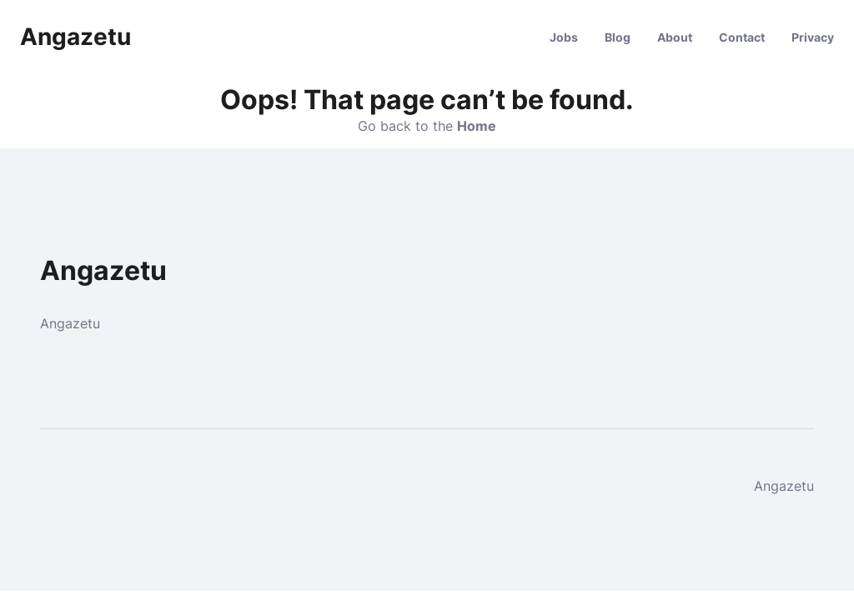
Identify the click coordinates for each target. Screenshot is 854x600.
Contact (742, 37)
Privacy (812, 37)
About (674, 37)
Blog (617, 37)
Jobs (564, 37)
